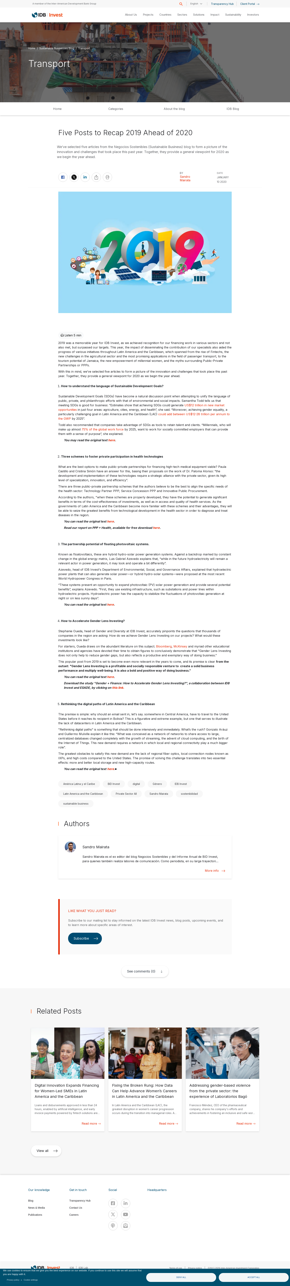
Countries (165, 14)
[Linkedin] (125, 1203)
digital (136, 783)
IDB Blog (233, 109)
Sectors (182, 14)
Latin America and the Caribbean (83, 793)
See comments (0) (141, 971)
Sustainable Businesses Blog (56, 48)
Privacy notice (195, 1268)
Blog (30, 1200)
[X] (113, 1214)
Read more (91, 1123)
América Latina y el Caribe (79, 783)
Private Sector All (126, 793)
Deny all (181, 1277)
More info (215, 870)
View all (47, 1151)
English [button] (194, 3)
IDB (72, 1267)
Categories (115, 109)
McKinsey (180, 646)
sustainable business (76, 803)
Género (157, 783)
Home (31, 48)
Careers (74, 1214)
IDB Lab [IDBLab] (83, 1267)
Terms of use (175, 1268)
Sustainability (233, 14)
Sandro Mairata (185, 178)
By (181, 173)
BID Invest (114, 783)
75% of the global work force (103, 429)
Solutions (198, 14)
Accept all (254, 1277)
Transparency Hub (222, 3)
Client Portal (249, 3)
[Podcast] (113, 1225)
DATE (220, 173)
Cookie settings (31, 1280)
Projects (148, 14)
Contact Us (75, 1207)
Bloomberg (164, 646)
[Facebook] (113, 1203)
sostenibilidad (189, 793)
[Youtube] (125, 1214)
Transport (84, 48)
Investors (253, 14)
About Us (131, 14)
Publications (35, 1214)
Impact (214, 14)
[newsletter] (125, 1225)
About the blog (174, 109)
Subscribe (86, 938)
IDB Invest (181, 783)
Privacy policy (13, 1280)
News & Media (36, 1207)
